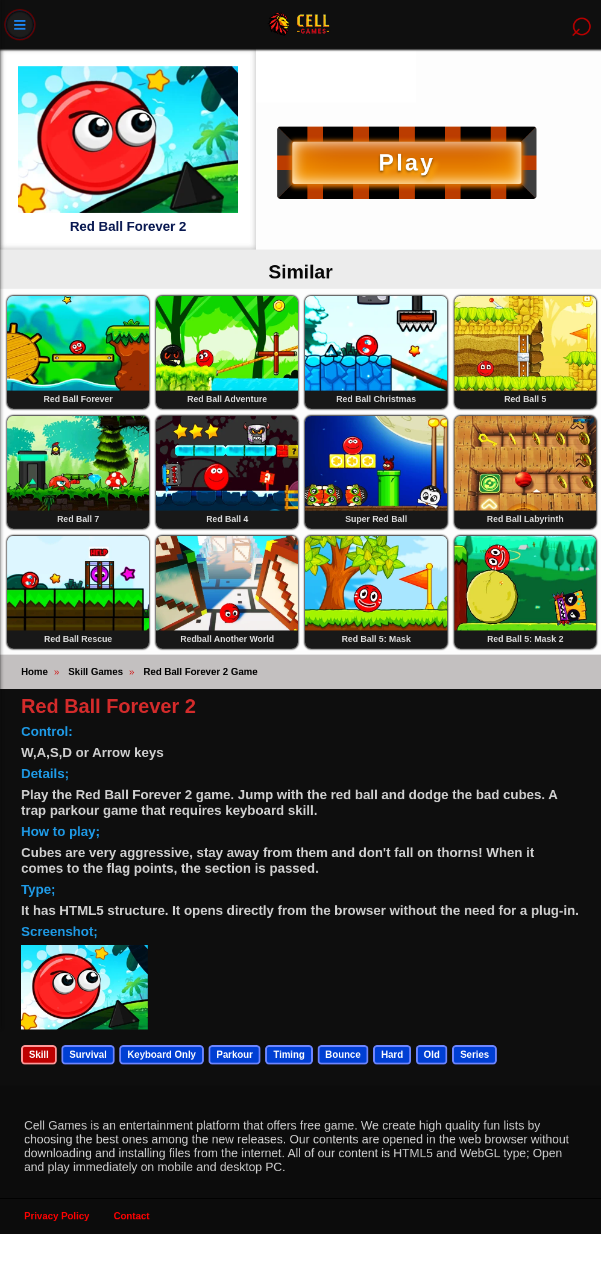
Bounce (343, 1054)
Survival (88, 1054)
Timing (288, 1054)
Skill (39, 1054)
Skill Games (95, 672)
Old (432, 1054)
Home (34, 672)
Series (474, 1054)
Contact (132, 1216)
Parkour (234, 1054)
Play (407, 162)
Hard (392, 1054)
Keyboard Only (161, 1054)
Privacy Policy (57, 1216)
